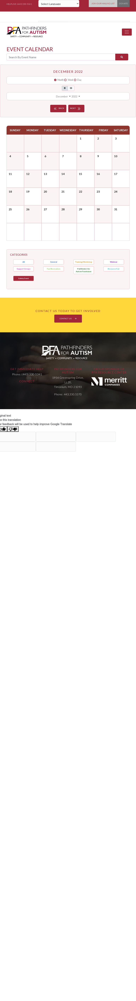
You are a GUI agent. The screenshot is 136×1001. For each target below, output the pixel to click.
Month (60, 79)
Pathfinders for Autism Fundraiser (83, 270)
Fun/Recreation (53, 269)
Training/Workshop (83, 262)
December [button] (62, 96)
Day (79, 79)
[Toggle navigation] (127, 32)
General (53, 262)
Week (70, 79)
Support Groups (23, 269)
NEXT (76, 108)
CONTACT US (68, 318)
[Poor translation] (13, 429)
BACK (58, 108)
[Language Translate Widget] (58, 3)
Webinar (113, 262)
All (23, 262)
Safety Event (23, 278)
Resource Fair (114, 269)
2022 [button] (75, 96)
